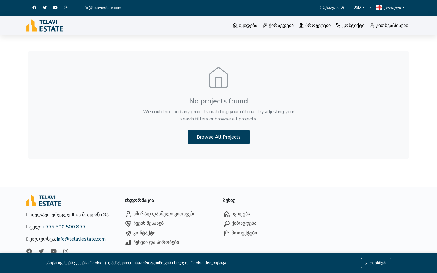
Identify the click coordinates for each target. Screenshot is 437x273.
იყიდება (244, 25)
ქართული (389, 7)
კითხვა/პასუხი (388, 25)
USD (357, 7)
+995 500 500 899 (63, 227)
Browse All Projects (219, 137)
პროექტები (315, 25)
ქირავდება (278, 25)
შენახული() (332, 7)
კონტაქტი (350, 25)
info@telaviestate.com (101, 8)
